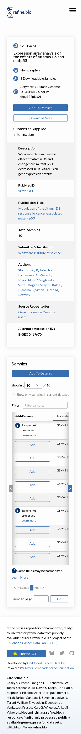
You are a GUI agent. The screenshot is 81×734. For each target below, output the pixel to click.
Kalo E (56, 285)
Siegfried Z (47, 280)
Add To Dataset (40, 108)
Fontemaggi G (28, 275)
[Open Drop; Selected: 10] (33, 385)
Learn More (20, 577)
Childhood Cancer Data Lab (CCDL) (32, 643)
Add (32, 445)
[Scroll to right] (70, 488)
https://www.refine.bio (30, 727)
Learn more (29, 435)
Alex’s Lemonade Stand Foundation (49, 668)
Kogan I (33, 285)
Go (59, 599)
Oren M (52, 290)
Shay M (45, 285)
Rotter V (24, 295)
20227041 (25, 191)
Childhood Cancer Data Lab (46, 663)
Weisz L (45, 275)
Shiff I (22, 285)
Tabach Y (46, 270)
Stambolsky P (28, 270)
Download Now (40, 118)
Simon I (40, 290)
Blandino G (26, 290)
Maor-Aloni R (28, 280)
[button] (72, 11)
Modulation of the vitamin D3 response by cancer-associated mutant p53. (40, 213)
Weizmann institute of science (39, 253)
